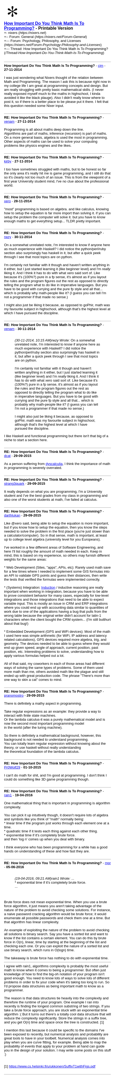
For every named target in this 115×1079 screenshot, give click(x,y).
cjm (100, 66)
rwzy (7, 237)
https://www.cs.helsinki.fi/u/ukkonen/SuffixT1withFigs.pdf (52, 1066)
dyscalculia (54, 464)
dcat (7, 456)
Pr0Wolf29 (12, 767)
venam (9, 121)
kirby (7, 161)
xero (7, 201)
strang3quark (14, 484)
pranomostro (13, 695)
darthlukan (12, 515)
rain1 (8, 795)
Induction (48, 587)
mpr (108, 863)
